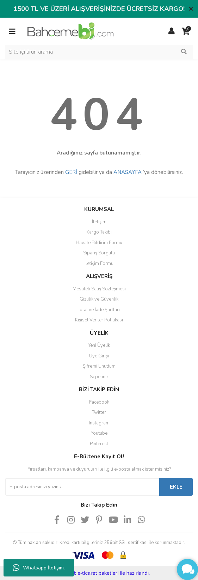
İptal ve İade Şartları (99, 310)
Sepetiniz (99, 377)
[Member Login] (171, 31)
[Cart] (186, 31)
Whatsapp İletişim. (39, 568)
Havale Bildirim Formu (99, 243)
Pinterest (99, 444)
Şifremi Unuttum (99, 366)
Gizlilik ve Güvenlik (99, 299)
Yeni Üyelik (99, 345)
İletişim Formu (99, 263)
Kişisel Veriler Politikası (99, 320)
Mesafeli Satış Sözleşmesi (99, 289)
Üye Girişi (99, 356)
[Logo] (70, 31)
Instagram (99, 423)
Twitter (99, 412)
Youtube (99, 433)
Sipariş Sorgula (99, 253)
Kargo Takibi (99, 232)
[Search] (99, 52)
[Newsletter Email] (82, 487)
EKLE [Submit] (176, 486)
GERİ (71, 172)
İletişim (99, 222)
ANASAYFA (127, 172)
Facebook (99, 402)
